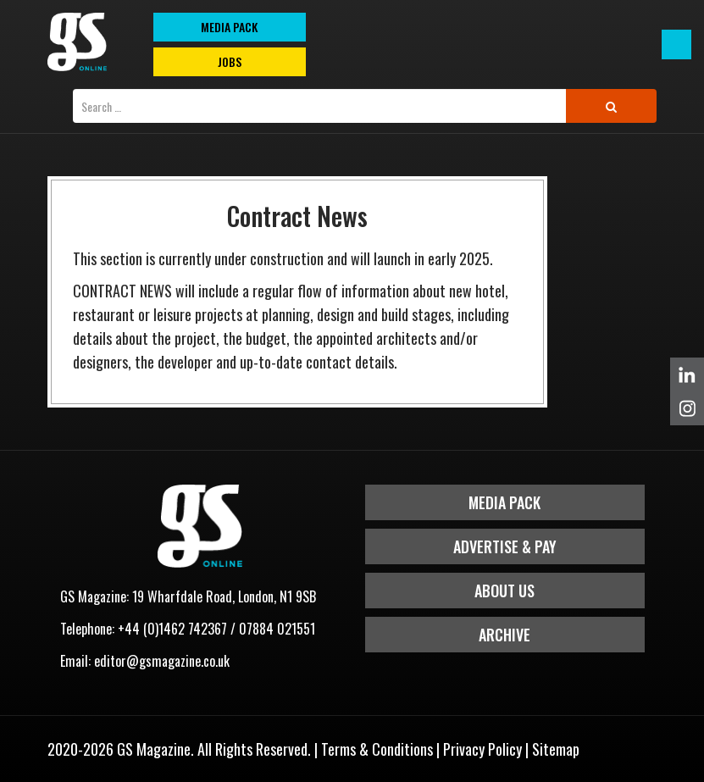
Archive (504, 635)
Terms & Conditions (377, 749)
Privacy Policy (482, 749)
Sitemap (555, 749)
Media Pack (504, 502)
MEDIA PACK (229, 27)
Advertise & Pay (505, 546)
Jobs (229, 61)
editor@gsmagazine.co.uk (162, 661)
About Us (504, 591)
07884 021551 (277, 628)
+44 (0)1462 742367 (172, 628)
